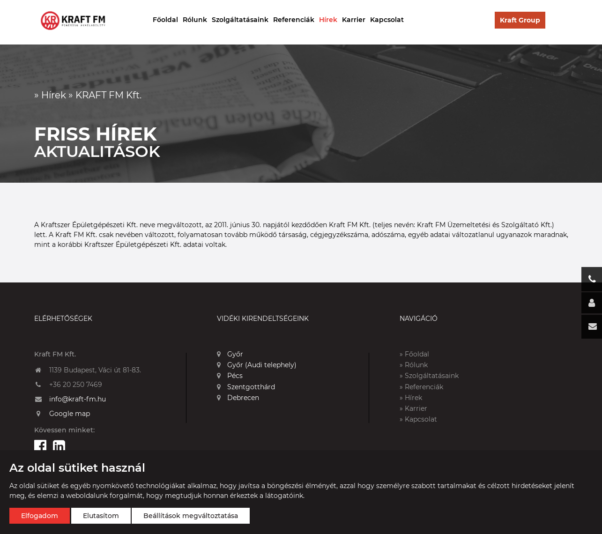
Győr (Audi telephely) (257, 365)
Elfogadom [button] (39, 516)
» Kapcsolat (418, 419)
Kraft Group (520, 20)
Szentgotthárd (246, 387)
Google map (69, 413)
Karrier (353, 19)
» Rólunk (414, 365)
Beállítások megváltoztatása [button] (190, 516)
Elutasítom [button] (101, 516)
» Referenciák (421, 387)
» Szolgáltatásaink (429, 375)
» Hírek (411, 397)
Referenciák (293, 19)
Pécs (230, 375)
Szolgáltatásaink (240, 19)
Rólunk (195, 19)
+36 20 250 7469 (75, 384)
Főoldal (165, 19)
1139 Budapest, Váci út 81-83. (95, 370)
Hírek (328, 19)
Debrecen (238, 397)
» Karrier (413, 408)
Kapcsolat (387, 19)
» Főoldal (414, 354)
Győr (230, 354)
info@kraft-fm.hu (77, 399)
